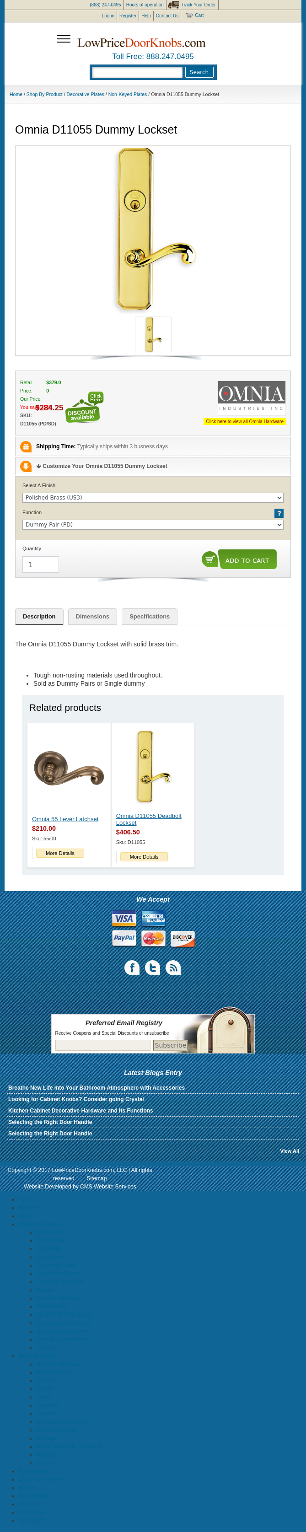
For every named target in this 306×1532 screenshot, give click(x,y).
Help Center (33, 1496)
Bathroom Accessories (64, 1331)
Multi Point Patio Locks (64, 1315)
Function (32, 512)
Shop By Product (45, 94)
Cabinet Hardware (59, 1298)
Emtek (44, 1397)
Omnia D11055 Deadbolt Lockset (149, 819)
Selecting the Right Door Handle (50, 1122)
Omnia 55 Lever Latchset (65, 819)
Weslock (47, 1454)
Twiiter (153, 968)
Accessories (51, 1306)
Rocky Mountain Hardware (69, 1446)
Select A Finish (38, 485)
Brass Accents (54, 1372)
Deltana (46, 1380)
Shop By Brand (36, 1356)
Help (146, 15)
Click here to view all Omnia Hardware (245, 421)
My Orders (31, 1520)
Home (16, 94)
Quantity (31, 548)
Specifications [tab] (149, 616)
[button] (153, 230)
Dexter (45, 1389)
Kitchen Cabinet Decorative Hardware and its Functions (80, 1110)
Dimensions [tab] (93, 616)
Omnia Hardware (57, 1430)
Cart (199, 15)
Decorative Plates (85, 94)
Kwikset (46, 1413)
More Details (60, 853)
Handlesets (50, 1257)
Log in (108, 15)
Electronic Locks (56, 1265)
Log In (25, 1199)
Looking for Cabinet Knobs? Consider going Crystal (76, 1099)
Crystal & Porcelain (60, 1282)
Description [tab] (39, 616)
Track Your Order (198, 4)
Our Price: (31, 399)
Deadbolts (49, 1249)
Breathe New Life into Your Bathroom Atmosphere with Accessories (96, 1088)
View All (289, 1151)
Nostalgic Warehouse (63, 1422)
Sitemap (96, 1178)
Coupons (29, 1504)
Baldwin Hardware (59, 1364)
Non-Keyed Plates (127, 94)
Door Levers (51, 1240)
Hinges (45, 1290)
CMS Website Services (108, 1186)
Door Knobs (51, 1232)
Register (127, 15)
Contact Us (167, 15)
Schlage (46, 1438)
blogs (174, 968)
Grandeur (48, 1405)
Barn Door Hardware (62, 1339)
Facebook (132, 968)
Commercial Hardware (64, 1323)
